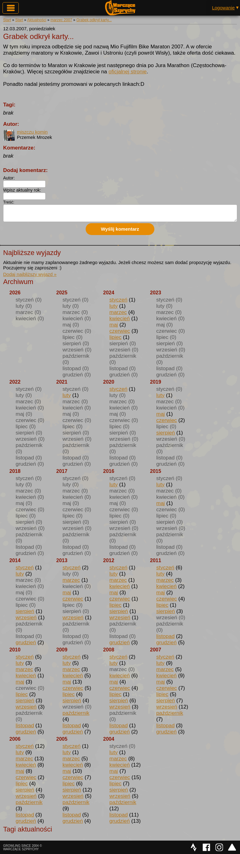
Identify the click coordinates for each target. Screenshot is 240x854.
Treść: (8, 202)
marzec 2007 (61, 20)
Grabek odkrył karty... (94, 20)
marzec (118, 312)
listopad (165, 636)
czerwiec (119, 331)
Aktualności (36, 20)
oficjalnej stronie (127, 72)
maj (113, 325)
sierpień (165, 433)
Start (7, 20)
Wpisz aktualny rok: (22, 190)
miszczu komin (32, 132)
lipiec (115, 337)
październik (75, 713)
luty (113, 306)
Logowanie (223, 7)
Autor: (9, 177)
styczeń (118, 300)
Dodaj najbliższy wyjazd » (30, 274)
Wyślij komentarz (120, 229)
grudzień (26, 642)
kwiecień (119, 318)
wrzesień (26, 618)
